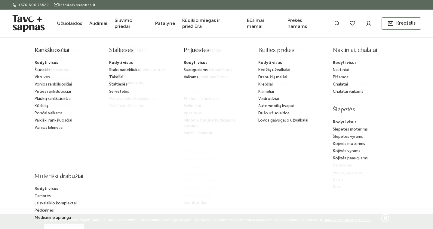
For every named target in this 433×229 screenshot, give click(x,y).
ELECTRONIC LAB (82, 190)
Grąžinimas (141, 131)
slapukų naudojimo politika (347, 220)
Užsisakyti (347, 129)
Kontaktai (193, 113)
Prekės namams (297, 23)
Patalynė (165, 23)
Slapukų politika (145, 160)
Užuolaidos (69, 23)
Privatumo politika (147, 150)
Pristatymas (141, 112)
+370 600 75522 (31, 5)
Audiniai (98, 23)
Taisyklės (139, 141)
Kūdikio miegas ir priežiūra (201, 23)
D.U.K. (190, 132)
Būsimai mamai (255, 23)
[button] (401, 23)
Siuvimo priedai (123, 23)
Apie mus (194, 104)
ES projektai (196, 142)
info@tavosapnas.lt (74, 5)
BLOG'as (193, 123)
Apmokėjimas (144, 122)
